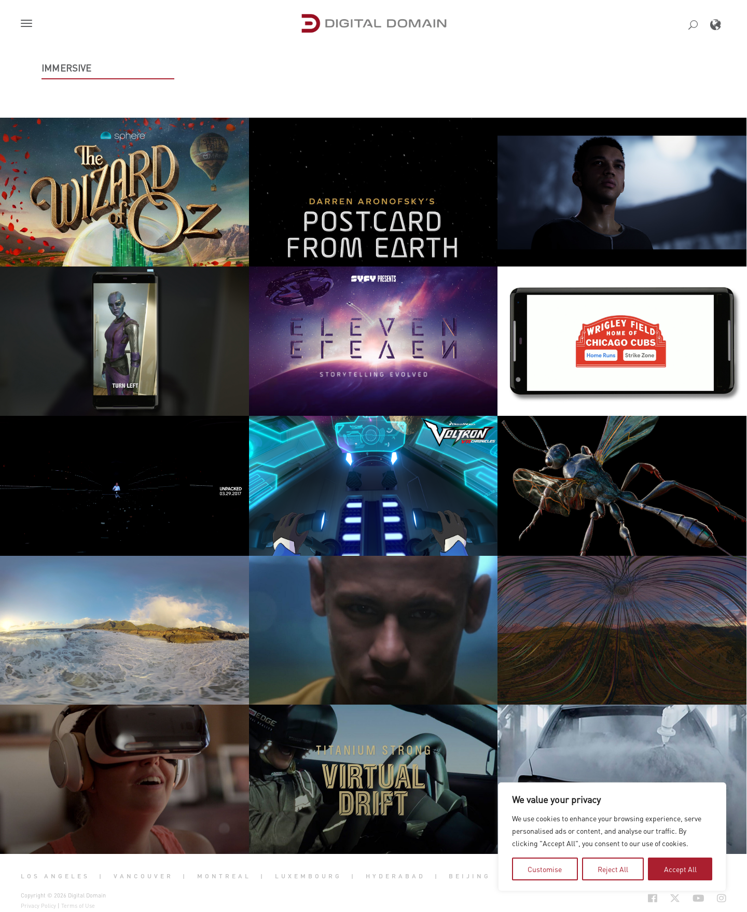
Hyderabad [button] (395, 875)
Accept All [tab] (680, 869)
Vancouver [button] (143, 875)
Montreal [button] (224, 875)
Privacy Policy (38, 905)
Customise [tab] (545, 869)
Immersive (67, 68)
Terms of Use (78, 905)
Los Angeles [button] (55, 875)
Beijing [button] (470, 875)
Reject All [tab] (613, 869)
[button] (28, 24)
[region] (612, 836)
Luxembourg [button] (308, 875)
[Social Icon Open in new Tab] (652, 898)
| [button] (101, 875)
